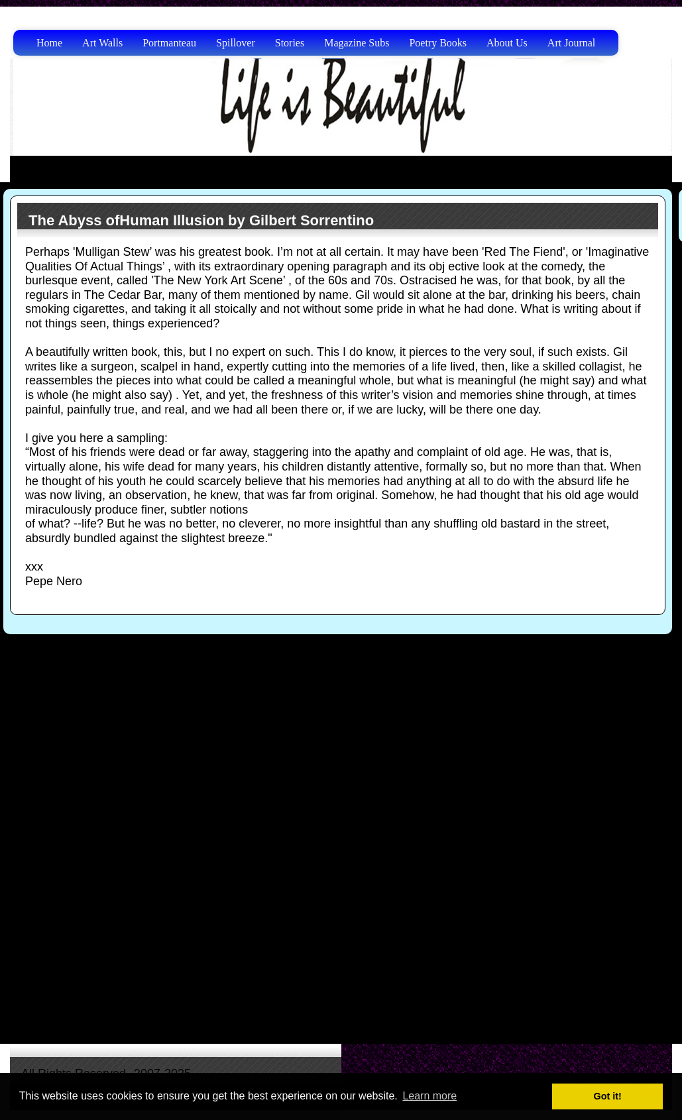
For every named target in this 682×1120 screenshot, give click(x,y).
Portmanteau (169, 42)
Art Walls (102, 42)
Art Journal (571, 42)
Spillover (235, 42)
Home (49, 42)
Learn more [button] (429, 1095)
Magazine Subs (356, 42)
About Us (507, 42)
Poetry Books (438, 42)
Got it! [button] (608, 1096)
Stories (289, 42)
